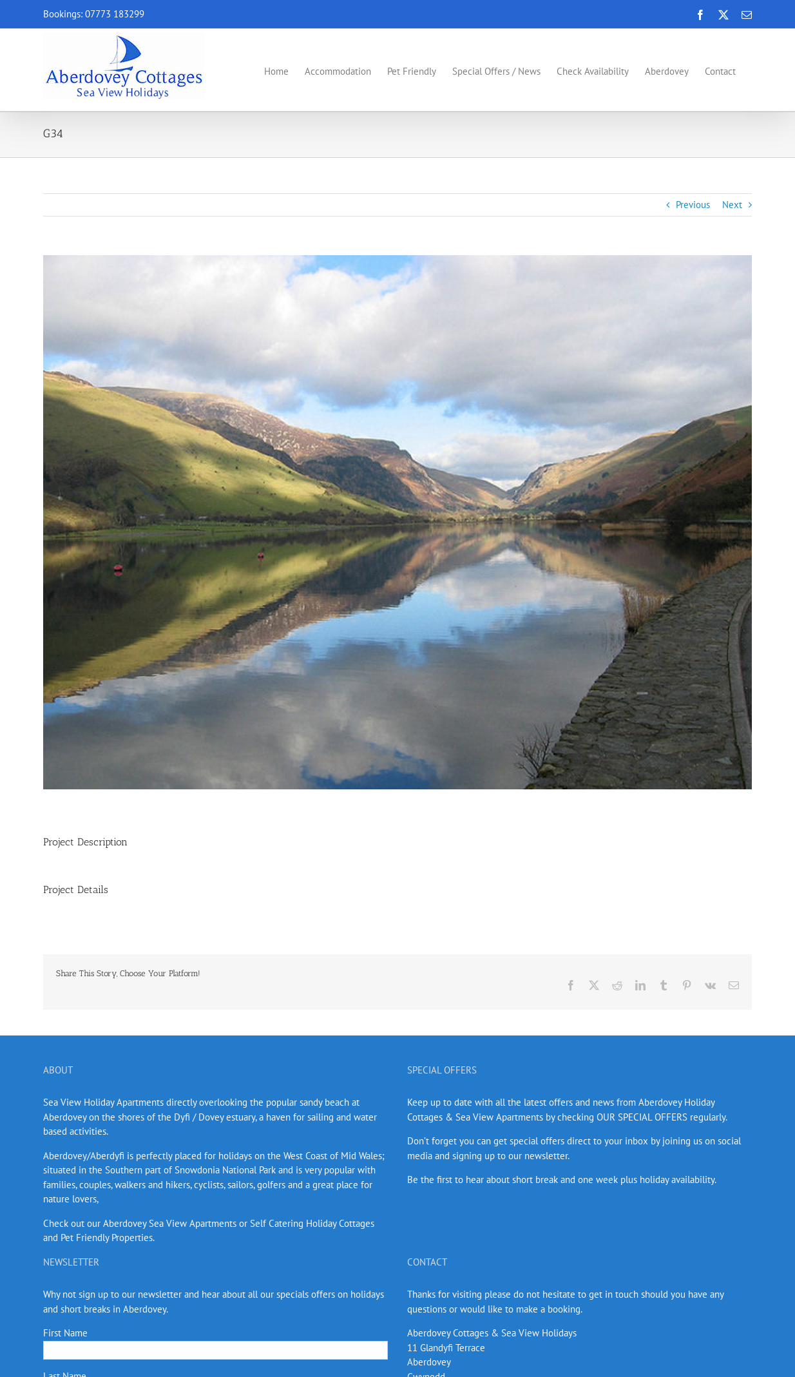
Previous (693, 204)
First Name (65, 1333)
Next (732, 204)
